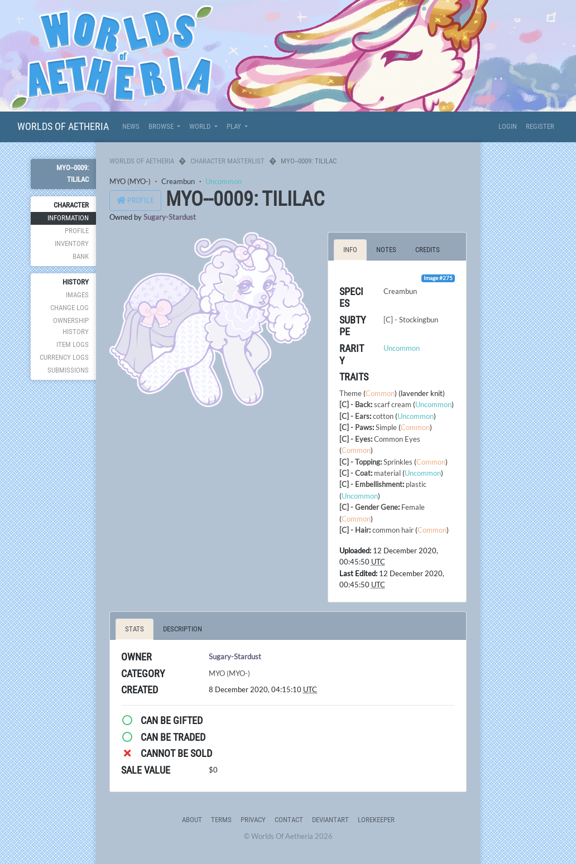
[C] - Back (355, 404)
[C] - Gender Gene (368, 507)
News (131, 126)
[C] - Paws (355, 427)
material (387, 473)
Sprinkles (397, 461)
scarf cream (392, 404)
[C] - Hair (354, 529)
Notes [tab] (386, 249)
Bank (81, 256)
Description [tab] (182, 629)
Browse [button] (161, 126)
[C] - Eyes (355, 439)
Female (413, 507)
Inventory (72, 243)
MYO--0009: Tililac (72, 173)
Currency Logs (64, 357)
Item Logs (72, 344)
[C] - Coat (355, 473)
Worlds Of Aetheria (63, 126)
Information (68, 218)
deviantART (330, 819)
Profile (77, 230)
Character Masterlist (227, 161)
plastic (416, 484)
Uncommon (223, 181)
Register (540, 126)
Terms (221, 819)
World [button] (200, 126)
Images (77, 295)
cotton (383, 416)
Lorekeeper (376, 819)
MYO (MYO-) (130, 181)
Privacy (253, 819)
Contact (289, 819)
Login (507, 126)
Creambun (178, 181)
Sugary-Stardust (169, 217)
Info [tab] (350, 249)
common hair (393, 529)
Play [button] (235, 126)
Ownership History (71, 326)
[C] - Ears (354, 416)
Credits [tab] (427, 249)
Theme (350, 393)
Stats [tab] (134, 629)
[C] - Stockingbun (410, 319)
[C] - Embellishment (370, 484)
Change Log (69, 307)
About (192, 819)
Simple (386, 427)
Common (380, 393)
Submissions (68, 370)
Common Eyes (397, 439)
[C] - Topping (359, 461)
